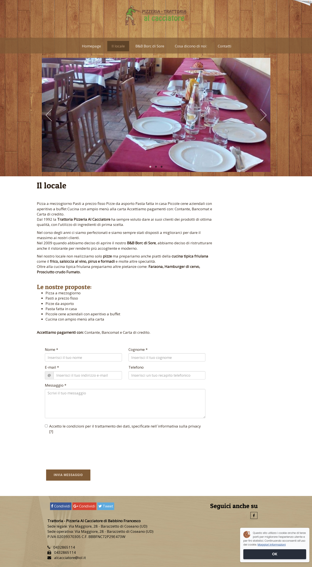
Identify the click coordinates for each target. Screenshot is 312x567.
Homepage (91, 46)
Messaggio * (55, 385)
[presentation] (70, 448)
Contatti (224, 46)
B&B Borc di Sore (149, 46)
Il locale (118, 46)
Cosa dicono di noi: (191, 46)
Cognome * (138, 349)
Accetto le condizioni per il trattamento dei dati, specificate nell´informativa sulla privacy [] (123, 429)
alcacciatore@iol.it (70, 557)
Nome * (51, 349)
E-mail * (52, 367)
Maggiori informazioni (272, 544)
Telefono (136, 367)
